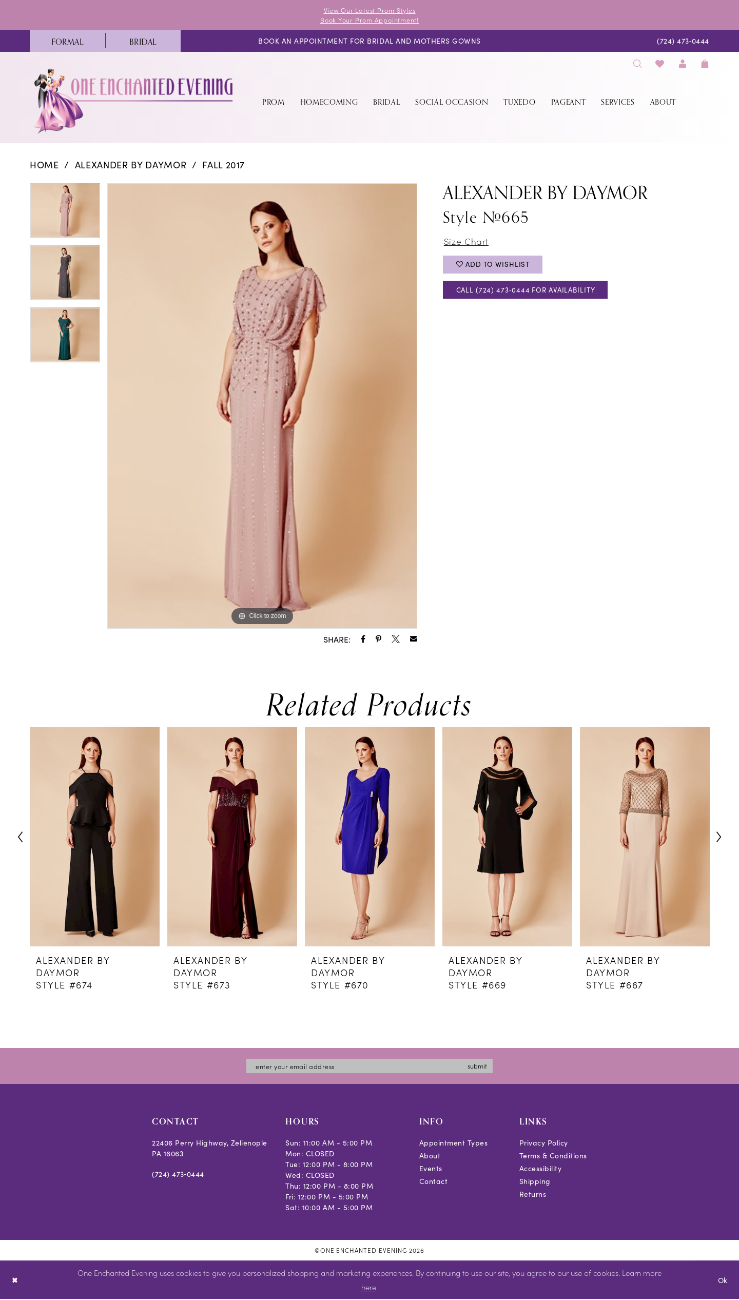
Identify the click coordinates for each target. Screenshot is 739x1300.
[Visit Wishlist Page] (660, 64)
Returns (533, 1195)
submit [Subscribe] (482, 1067)
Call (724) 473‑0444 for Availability (530, 293)
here (368, 1288)
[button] (682, 64)
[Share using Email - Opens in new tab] (413, 639)
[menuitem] (67, 41)
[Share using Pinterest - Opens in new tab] (378, 639)
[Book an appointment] (369, 41)
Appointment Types (453, 1144)
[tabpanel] (65, 215)
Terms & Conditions (553, 1157)
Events (430, 1170)
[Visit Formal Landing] (67, 41)
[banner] (134, 102)
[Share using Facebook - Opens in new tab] (363, 639)
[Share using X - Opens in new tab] (396, 639)
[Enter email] (369, 1067)
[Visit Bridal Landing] (143, 41)
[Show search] (637, 64)
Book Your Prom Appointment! (370, 20)
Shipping (535, 1182)
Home (44, 165)
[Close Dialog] (15, 1281)
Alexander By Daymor (131, 165)
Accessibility (540, 1170)
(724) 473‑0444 (178, 1175)
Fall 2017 (223, 165)
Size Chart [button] (467, 242)
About (430, 1157)
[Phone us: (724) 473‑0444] (683, 41)
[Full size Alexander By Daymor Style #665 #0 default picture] (262, 406)
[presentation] (95, 837)
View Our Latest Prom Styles (369, 10)
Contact (433, 1182)
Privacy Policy (543, 1144)
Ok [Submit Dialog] (722, 1280)
